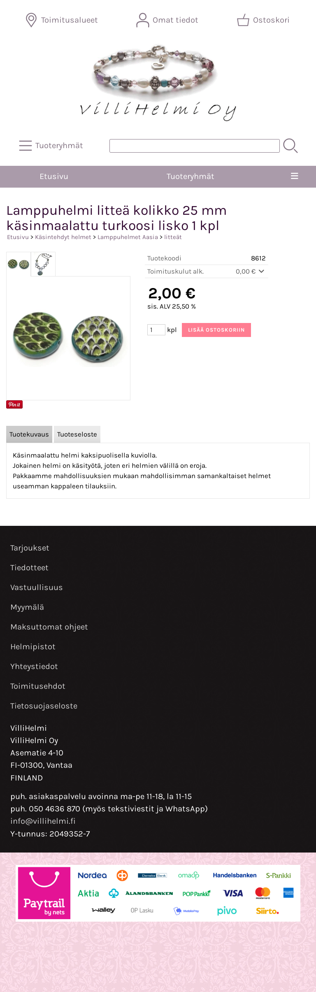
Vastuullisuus (36, 587)
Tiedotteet (29, 567)
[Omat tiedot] (168, 20)
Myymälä (27, 607)
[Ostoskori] (264, 20)
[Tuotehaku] (194, 146)
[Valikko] (294, 176)
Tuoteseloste (77, 434)
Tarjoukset (29, 548)
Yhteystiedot (34, 666)
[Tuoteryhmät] (52, 146)
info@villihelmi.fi (43, 821)
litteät (173, 237)
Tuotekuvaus (29, 434)
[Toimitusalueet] (62, 20)
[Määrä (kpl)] (156, 329)
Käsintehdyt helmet (63, 237)
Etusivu (54, 176)
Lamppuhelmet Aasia (128, 237)
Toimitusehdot (37, 686)
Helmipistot (33, 646)
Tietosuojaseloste (43, 706)
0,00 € (251, 271)
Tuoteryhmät (190, 176)
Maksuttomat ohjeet (49, 627)
